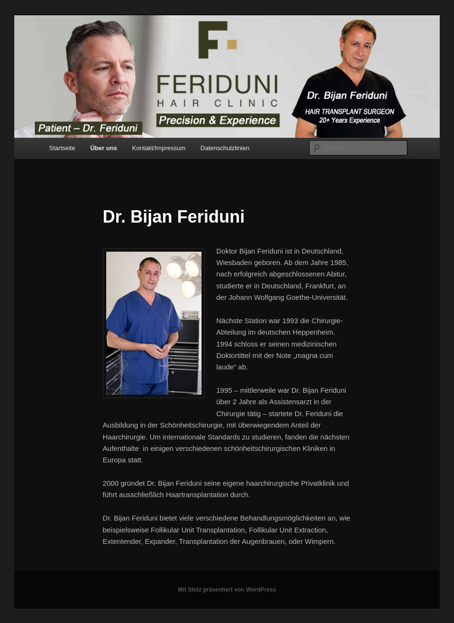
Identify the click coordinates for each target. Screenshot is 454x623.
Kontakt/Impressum (158, 148)
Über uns (103, 148)
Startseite (62, 148)
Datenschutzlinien (225, 148)
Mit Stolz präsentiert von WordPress (227, 589)
